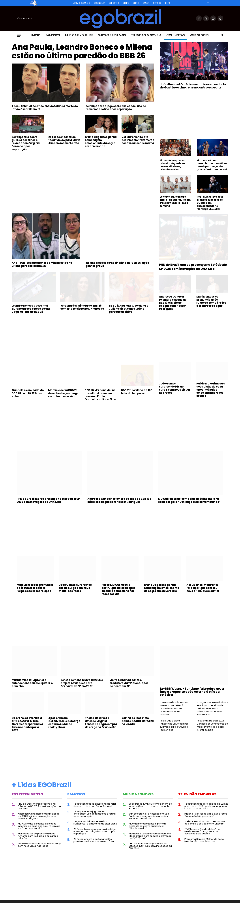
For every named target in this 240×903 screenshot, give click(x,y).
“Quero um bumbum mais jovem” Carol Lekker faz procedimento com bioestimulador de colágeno (174, 708)
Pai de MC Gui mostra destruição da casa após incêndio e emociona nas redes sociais (210, 389)
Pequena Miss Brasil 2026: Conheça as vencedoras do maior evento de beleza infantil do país (212, 725)
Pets (167, 3)
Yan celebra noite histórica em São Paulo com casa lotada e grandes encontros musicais (149, 816)
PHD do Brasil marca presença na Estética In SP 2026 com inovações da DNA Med (193, 267)
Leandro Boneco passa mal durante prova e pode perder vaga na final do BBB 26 (31, 308)
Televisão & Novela (146, 35)
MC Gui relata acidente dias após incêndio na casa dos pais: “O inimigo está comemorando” (189, 500)
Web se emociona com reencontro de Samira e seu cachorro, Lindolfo (204, 822)
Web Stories (199, 35)
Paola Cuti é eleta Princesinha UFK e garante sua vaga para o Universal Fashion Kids (174, 725)
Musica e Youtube (79, 35)
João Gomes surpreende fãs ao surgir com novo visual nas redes (174, 388)
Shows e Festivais (112, 35)
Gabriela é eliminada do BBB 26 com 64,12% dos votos (27, 393)
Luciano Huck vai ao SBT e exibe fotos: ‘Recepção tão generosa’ (205, 815)
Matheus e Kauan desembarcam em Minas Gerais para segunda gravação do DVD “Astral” (212, 165)
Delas (136, 3)
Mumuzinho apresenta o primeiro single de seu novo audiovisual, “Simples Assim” (174, 165)
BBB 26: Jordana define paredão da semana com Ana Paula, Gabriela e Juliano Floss (100, 395)
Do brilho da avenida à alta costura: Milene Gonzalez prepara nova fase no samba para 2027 (27, 724)
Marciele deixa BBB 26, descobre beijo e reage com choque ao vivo (63, 393)
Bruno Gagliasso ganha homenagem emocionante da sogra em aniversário (101, 141)
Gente (126, 3)
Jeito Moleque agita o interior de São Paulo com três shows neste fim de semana (175, 201)
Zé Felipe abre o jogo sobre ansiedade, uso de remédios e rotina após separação (116, 108)
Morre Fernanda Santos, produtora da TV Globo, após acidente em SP (128, 683)
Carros (157, 3)
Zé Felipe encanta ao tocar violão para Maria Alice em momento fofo (64, 140)
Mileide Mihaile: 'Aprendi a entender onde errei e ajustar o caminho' (32, 683)
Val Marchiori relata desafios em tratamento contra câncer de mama (138, 140)
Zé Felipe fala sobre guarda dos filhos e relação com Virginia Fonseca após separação (26, 143)
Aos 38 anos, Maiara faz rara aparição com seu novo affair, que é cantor (202, 587)
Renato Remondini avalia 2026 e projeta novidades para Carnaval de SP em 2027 (82, 683)
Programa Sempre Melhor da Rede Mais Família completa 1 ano (204, 840)
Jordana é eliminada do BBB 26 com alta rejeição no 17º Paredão (82, 307)
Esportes (114, 3)
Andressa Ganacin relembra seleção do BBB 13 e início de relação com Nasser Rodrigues (172, 302)
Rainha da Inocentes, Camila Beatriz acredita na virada (138, 721)
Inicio (35, 35)
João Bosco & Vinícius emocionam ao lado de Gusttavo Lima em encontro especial (193, 86)
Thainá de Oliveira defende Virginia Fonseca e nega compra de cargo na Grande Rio (101, 722)
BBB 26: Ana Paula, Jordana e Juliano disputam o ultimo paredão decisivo (128, 308)
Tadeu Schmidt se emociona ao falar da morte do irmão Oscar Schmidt (45, 108)
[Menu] (19, 35)
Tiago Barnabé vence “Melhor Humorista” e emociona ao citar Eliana (95, 822)
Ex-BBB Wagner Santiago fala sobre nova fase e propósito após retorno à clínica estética (192, 691)
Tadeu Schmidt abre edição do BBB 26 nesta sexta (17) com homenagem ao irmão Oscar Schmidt (206, 806)
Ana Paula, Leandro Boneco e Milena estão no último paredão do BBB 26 (82, 51)
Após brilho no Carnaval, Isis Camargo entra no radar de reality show (64, 722)
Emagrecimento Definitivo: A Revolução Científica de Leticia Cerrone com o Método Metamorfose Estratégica (212, 708)
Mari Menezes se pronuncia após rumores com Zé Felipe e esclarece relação (211, 301)
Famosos (53, 35)
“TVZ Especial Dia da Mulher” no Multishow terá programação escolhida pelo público (202, 831)
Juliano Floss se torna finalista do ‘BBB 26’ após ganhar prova (117, 264)
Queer (146, 3)
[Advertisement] (83, 176)
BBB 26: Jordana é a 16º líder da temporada (136, 392)
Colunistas (175, 35)
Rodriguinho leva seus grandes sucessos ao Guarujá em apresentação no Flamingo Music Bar (210, 203)
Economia (99, 3)
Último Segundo (81, 3)
